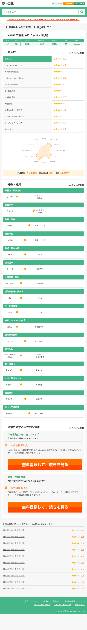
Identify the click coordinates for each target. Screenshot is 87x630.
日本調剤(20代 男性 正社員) (14, 550)
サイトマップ (80, 605)
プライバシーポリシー (62, 605)
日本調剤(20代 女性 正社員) (14, 556)
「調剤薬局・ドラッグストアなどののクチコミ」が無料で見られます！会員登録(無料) (43, 19)
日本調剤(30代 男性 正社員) (14, 582)
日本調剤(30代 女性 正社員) (14, 530)
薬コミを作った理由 (42, 605)
